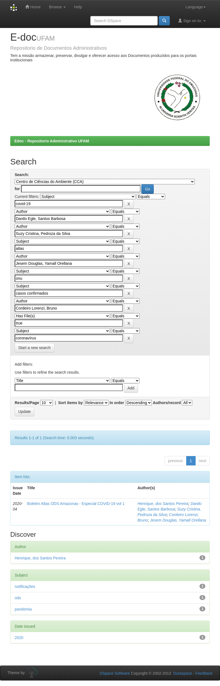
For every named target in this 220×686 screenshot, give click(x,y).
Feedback (204, 673)
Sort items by (70, 402)
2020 (19, 637)
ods (18, 598)
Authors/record (167, 402)
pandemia (23, 609)
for (17, 189)
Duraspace (182, 673)
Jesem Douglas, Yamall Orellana (178, 520)
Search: (22, 174)
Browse (57, 7)
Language (196, 7)
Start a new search (34, 347)
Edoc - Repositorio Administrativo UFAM (51, 141)
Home (32, 6)
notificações (25, 586)
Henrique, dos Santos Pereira (162, 503)
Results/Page (27, 402)
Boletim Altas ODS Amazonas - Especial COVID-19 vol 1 (76, 503)
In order (117, 402)
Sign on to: (192, 20)
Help (78, 7)
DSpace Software (115, 673)
